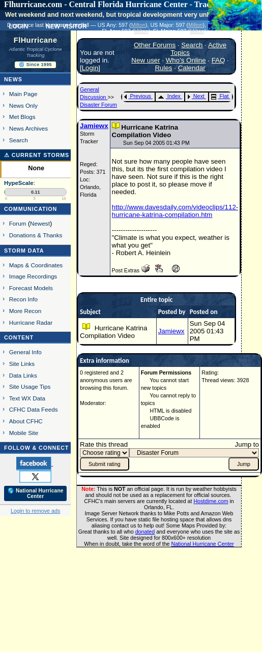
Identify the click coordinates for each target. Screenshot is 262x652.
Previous (138, 96)
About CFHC (26, 421)
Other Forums (155, 45)
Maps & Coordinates (36, 265)
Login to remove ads (35, 511)
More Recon (25, 310)
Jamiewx (94, 126)
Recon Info (23, 299)
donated (145, 532)
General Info (25, 352)
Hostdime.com (210, 501)
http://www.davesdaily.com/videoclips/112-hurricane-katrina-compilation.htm (175, 211)
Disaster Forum (98, 105)
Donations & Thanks (36, 235)
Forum (17, 223)
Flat (220, 96)
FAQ (218, 60)
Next (196, 96)
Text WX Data (27, 398)
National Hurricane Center (202, 544)
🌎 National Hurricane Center (36, 493)
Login (90, 68)
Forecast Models (31, 288)
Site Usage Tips (30, 386)
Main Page (23, 93)
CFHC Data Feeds (33, 409)
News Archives (28, 128)
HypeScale (19, 183)
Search (18, 140)
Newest (40, 223)
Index (169, 96)
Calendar (192, 68)
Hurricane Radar (30, 322)
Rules (163, 68)
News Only (23, 105)
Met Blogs (22, 116)
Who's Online (186, 60)
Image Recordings (33, 276)
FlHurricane (35, 40)
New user (145, 60)
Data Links (23, 375)
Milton (138, 25)
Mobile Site (24, 432)
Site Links (22, 363)
